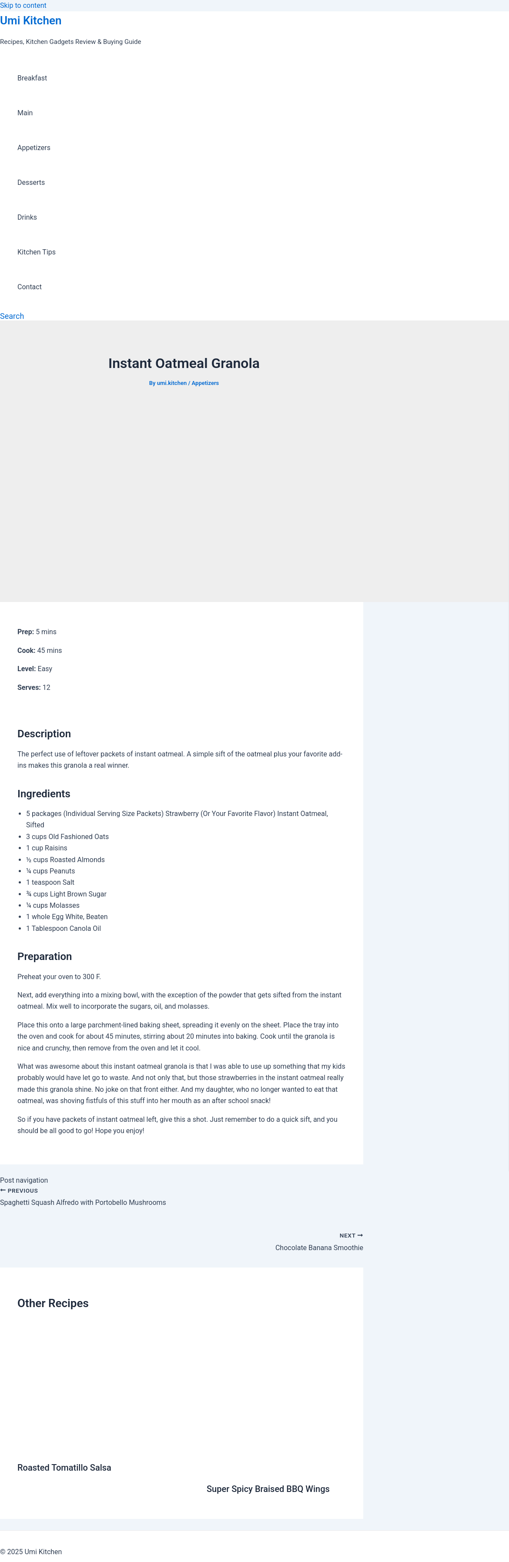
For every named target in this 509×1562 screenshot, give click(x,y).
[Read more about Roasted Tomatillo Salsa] (106, 1446)
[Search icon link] (12, 316)
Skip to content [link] (23, 5)
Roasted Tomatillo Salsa (64, 1467)
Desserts (31, 182)
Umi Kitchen (30, 20)
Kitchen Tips (36, 252)
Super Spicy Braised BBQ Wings (268, 1489)
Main (25, 113)
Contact (29, 287)
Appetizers (33, 148)
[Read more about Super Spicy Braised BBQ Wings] (276, 1467)
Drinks (27, 217)
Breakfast (32, 78)
